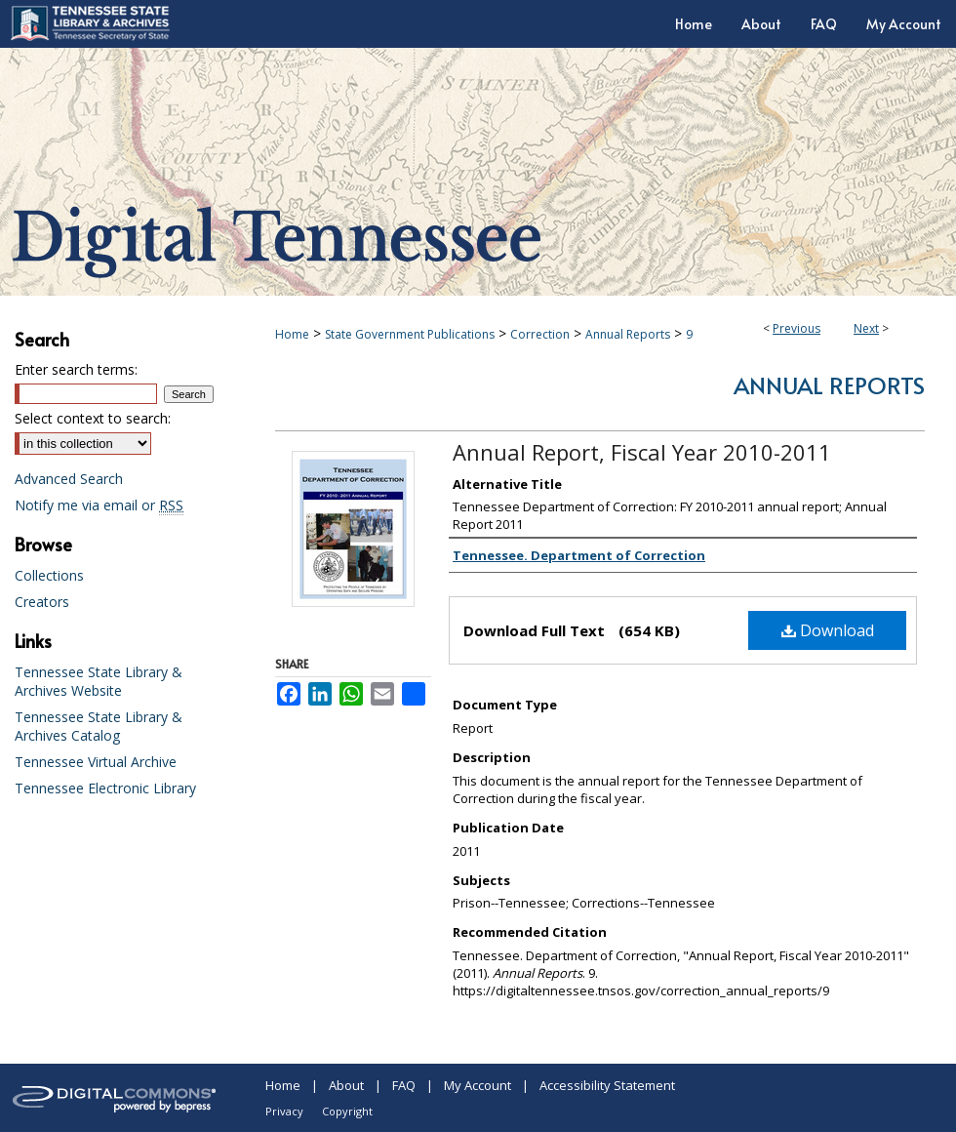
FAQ (404, 1085)
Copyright (347, 1111)
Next (866, 328)
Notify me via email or (99, 505)
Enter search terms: (76, 369)
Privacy (284, 1111)
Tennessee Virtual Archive (96, 761)
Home (292, 334)
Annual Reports (627, 334)
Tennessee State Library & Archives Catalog (98, 726)
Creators (42, 601)
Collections (49, 575)
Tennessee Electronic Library (105, 788)
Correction (540, 334)
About (346, 1085)
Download (827, 630)
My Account (477, 1085)
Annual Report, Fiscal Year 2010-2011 (642, 451)
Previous (796, 328)
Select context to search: (93, 418)
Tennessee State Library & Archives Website (98, 681)
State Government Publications (410, 334)
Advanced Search (69, 478)
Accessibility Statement (607, 1085)
